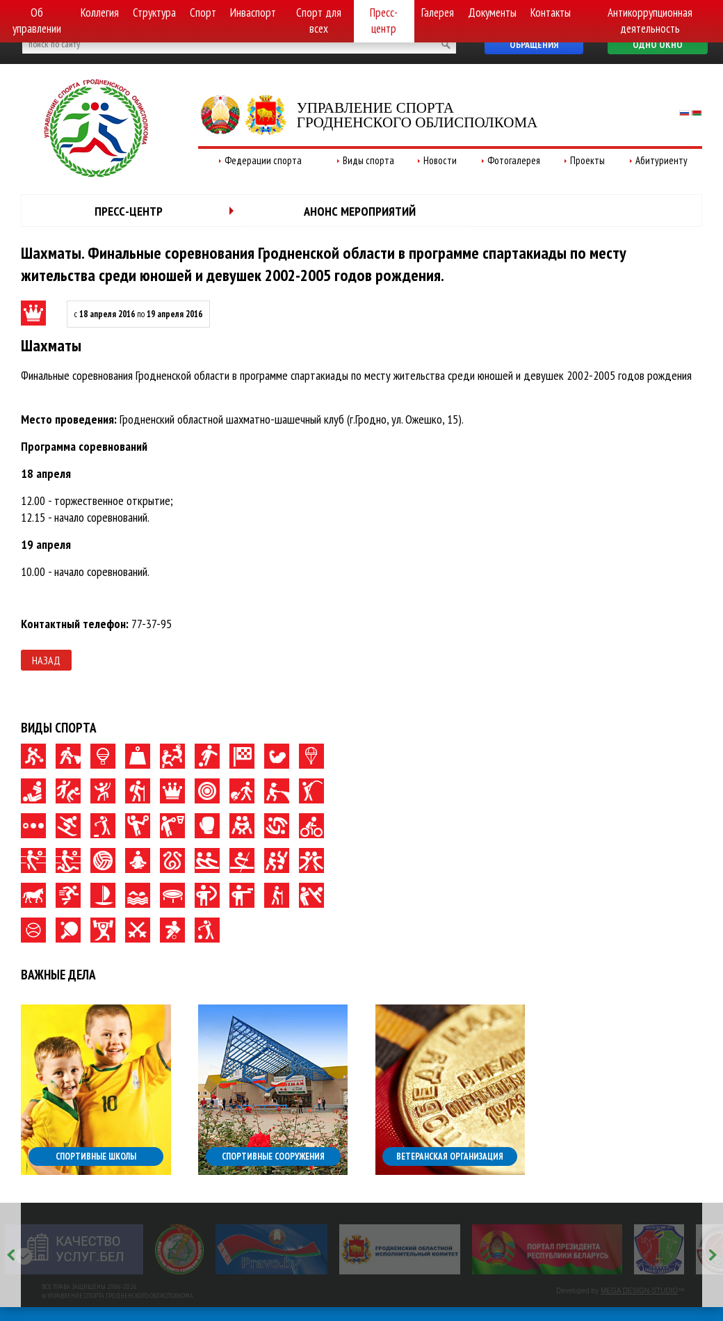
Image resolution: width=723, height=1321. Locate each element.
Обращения (534, 44)
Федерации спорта (263, 160)
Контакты (550, 12)
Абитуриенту (661, 160)
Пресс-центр (384, 20)
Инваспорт (253, 12)
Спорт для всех (318, 20)
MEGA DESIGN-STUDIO (639, 1291)
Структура (154, 12)
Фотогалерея (513, 160)
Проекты (587, 160)
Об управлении (37, 20)
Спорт (203, 12)
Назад (46, 660)
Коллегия (100, 12)
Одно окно (658, 44)
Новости (440, 160)
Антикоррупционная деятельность (650, 20)
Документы (492, 12)
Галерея (437, 12)
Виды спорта (368, 160)
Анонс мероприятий (360, 211)
